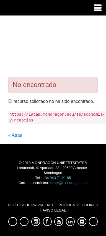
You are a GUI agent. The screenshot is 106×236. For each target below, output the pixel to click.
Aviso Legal (54, 210)
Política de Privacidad (30, 205)
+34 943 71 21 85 (57, 178)
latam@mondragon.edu (68, 183)
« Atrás (15, 135)
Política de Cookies (78, 205)
